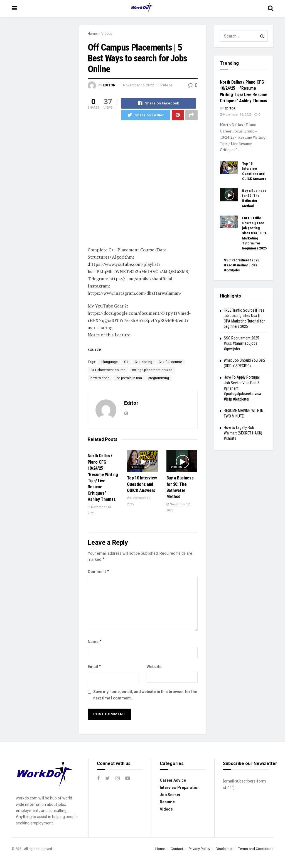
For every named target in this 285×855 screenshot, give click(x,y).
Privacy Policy (199, 849)
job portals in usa (129, 378)
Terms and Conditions (255, 849)
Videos (106, 34)
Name (95, 642)
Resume (167, 802)
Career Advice (173, 780)
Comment (99, 572)
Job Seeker (170, 794)
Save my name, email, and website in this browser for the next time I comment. (145, 695)
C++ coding (143, 362)
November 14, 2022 (138, 85)
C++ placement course (108, 370)
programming (158, 378)
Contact (177, 849)
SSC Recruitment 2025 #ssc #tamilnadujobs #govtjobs (241, 265)
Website (154, 666)
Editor (109, 85)
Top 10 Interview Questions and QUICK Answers (142, 484)
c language (109, 362)
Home (92, 34)
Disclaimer (224, 849)
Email (95, 667)
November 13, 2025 (235, 114)
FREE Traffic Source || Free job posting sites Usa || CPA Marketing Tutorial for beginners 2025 (254, 233)
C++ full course (170, 362)
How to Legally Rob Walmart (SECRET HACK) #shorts (243, 433)
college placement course (152, 370)
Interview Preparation (180, 787)
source (94, 349)
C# (126, 362)
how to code (99, 378)
